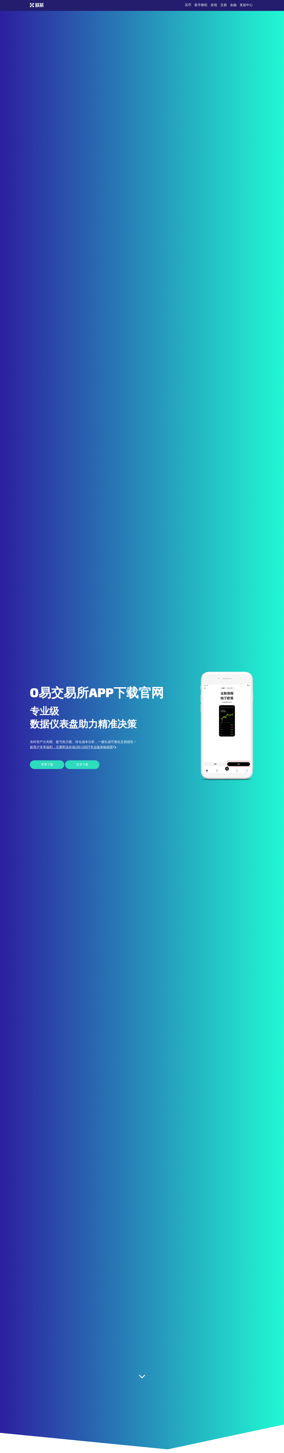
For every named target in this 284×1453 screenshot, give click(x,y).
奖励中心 (246, 5)
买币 (188, 5)
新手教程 (200, 5)
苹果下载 (47, 764)
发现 (214, 5)
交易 (223, 5)
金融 (233, 5)
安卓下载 (82, 764)
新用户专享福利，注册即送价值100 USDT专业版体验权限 (73, 747)
